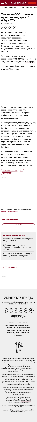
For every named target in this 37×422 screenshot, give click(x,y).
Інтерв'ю (29, 8)
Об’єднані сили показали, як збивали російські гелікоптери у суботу (17, 247)
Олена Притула (26, 400)
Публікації (12, 8)
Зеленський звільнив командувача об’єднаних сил (18, 240)
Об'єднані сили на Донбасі (10, 170)
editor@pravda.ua (24, 402)
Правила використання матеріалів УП (18, 325)
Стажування (25, 332)
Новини (4, 8)
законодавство (7, 174)
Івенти (25, 323)
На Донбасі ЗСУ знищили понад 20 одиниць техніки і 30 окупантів (17, 255)
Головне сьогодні (10, 219)
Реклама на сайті (15, 323)
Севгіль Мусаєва (25, 399)
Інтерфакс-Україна (14, 370)
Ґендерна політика (23, 328)
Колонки (21, 8)
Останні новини (10, 267)
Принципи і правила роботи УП (18, 330)
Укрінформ (30, 61)
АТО (21, 170)
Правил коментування (9, 211)
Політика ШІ (11, 328)
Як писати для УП (13, 332)
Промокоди (18, 335)
